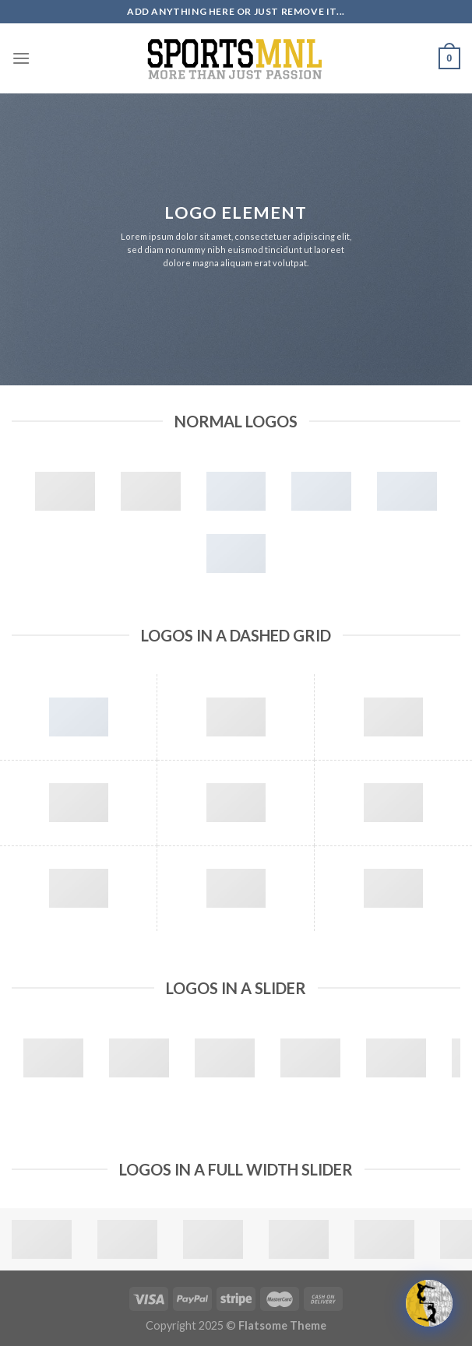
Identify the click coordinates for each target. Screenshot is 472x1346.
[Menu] (21, 58)
